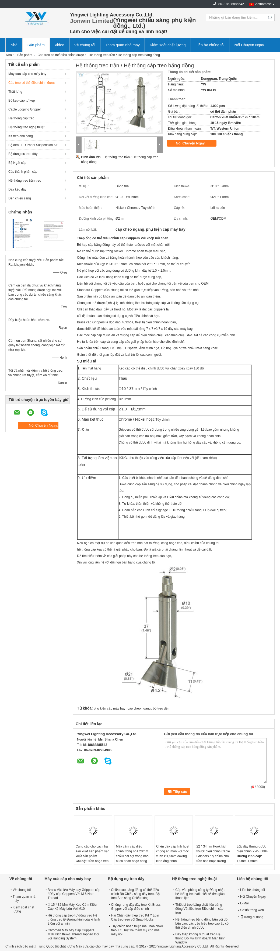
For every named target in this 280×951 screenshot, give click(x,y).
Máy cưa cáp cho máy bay (27, 74)
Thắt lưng (15, 92)
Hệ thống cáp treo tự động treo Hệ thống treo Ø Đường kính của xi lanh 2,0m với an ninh (74, 919)
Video (59, 45)
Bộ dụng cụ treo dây (22, 154)
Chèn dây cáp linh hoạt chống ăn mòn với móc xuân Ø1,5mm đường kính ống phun (172, 854)
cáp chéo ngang (139, 708)
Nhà (14, 45)
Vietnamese (263, 4)
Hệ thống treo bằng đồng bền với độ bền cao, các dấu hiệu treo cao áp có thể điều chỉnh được (202, 923)
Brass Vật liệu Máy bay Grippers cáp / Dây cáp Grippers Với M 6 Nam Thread (74, 894)
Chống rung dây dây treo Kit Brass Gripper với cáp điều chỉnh (136, 907)
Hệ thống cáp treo (21, 118)
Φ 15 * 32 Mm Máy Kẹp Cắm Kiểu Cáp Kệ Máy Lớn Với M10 (72, 907)
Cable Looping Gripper (24, 109)
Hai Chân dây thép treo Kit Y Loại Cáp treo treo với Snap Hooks (135, 917)
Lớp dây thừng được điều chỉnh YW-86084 (252, 849)
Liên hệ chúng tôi (210, 45)
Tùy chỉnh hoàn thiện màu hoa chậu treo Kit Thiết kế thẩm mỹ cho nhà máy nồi (137, 930)
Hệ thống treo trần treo (24, 180)
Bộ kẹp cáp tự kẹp (21, 100)
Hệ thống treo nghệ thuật (26, 127)
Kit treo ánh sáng (20, 136)
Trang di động (251, 917)
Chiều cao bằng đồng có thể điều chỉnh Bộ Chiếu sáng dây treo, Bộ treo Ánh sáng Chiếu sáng (135, 894)
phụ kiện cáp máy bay (109, 708)
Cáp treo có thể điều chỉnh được (60, 55)
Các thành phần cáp (22, 172)
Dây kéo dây (17, 189)
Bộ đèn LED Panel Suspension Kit (32, 145)
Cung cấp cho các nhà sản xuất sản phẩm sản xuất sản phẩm (93, 851)
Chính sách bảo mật (19, 946)
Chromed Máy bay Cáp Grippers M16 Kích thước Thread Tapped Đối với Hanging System (73, 934)
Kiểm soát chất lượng (168, 45)
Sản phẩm (36, 45)
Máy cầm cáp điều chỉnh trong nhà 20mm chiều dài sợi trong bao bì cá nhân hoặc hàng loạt (132, 856)
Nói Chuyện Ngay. (249, 45)
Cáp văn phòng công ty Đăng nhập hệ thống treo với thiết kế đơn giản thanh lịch (200, 894)
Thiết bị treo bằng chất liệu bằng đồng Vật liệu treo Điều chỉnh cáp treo (199, 909)
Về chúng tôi (84, 45)
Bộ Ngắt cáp (17, 163)
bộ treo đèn (161, 708)
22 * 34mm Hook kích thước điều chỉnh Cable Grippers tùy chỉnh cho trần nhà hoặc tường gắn (213, 856)
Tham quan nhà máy (122, 45)
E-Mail (244, 903)
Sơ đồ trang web (252, 910)
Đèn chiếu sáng (19, 198)
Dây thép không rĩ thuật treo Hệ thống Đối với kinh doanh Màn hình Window (200, 938)
